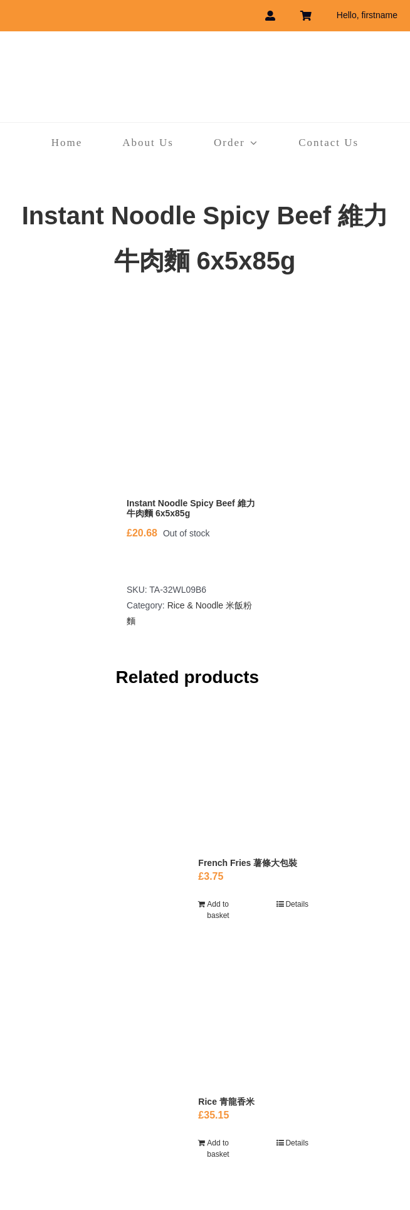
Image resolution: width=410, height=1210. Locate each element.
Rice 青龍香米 (226, 1102)
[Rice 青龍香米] (253, 1025)
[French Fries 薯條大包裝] (253, 780)
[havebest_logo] (205, 56)
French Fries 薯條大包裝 (247, 863)
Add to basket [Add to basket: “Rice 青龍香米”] (218, 1149)
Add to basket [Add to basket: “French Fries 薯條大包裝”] (218, 910)
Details (296, 904)
